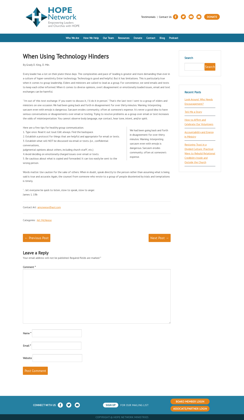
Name (27, 333)
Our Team (108, 38)
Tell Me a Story (193, 111)
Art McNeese (44, 220)
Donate (212, 17)
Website (27, 358)
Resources (123, 38)
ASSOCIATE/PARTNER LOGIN (190, 408)
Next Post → (159, 238)
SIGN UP (111, 405)
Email (27, 345)
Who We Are (72, 38)
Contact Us (165, 17)
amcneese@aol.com (49, 207)
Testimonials (148, 17)
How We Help (91, 38)
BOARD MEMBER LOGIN (190, 401)
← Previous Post (37, 238)
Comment (29, 267)
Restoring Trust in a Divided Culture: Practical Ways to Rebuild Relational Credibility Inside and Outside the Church (200, 153)
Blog (162, 38)
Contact (150, 38)
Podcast (173, 38)
